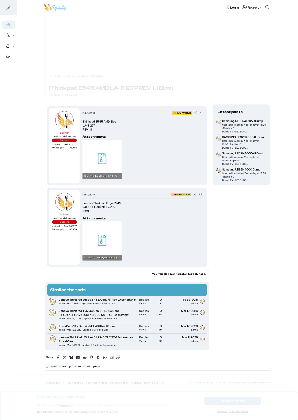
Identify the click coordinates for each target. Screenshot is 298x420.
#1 (200, 112)
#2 (200, 194)
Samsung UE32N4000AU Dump (243, 153)
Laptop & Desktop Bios (96, 329)
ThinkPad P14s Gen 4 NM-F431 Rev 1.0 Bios (87, 326)
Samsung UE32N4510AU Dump (242, 121)
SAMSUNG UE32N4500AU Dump (244, 137)
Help (155, 382)
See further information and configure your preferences (77, 412)
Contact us (75, 382)
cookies (65, 405)
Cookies (53, 382)
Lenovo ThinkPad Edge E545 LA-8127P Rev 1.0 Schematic (97, 299)
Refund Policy (140, 382)
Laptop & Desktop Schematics (98, 303)
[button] (14, 35)
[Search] (267, 7)
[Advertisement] (157, 47)
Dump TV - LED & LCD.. (235, 131)
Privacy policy (119, 382)
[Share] (195, 113)
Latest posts (230, 112)
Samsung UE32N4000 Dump (241, 169)
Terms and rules (97, 382)
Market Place (262, 382)
